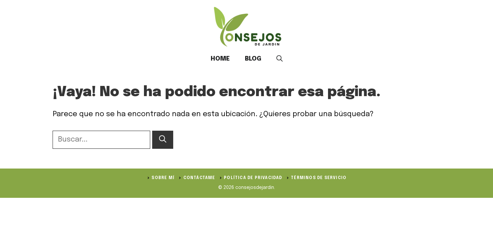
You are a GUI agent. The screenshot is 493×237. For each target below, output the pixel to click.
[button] (279, 59)
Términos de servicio (318, 178)
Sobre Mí (163, 178)
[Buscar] (162, 140)
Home (220, 59)
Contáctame (199, 178)
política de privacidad (253, 178)
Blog (253, 59)
